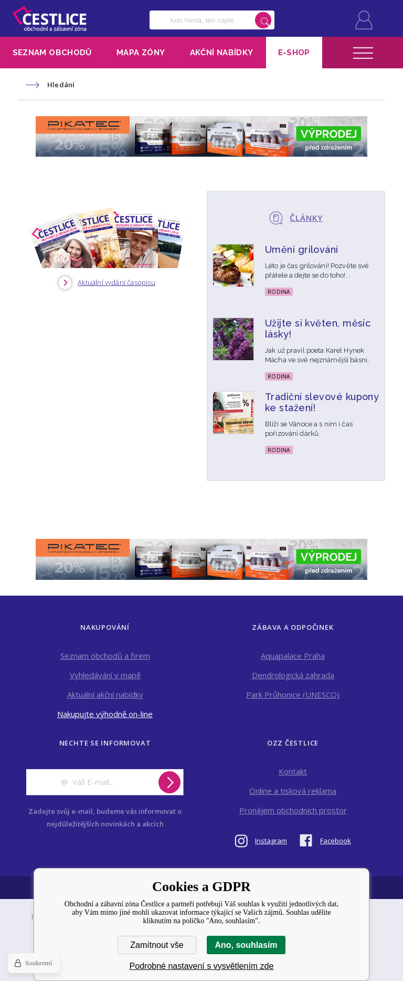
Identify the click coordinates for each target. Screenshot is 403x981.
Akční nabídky (221, 52)
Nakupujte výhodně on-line (105, 714)
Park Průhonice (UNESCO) (293, 694)
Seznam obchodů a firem (105, 655)
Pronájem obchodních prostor (293, 810)
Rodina (279, 291)
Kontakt (293, 771)
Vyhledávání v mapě (105, 675)
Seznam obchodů (52, 52)
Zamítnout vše (156, 945)
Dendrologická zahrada (293, 675)
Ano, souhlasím (246, 945)
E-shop (294, 52)
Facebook (335, 840)
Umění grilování (301, 249)
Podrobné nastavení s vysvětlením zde (202, 966)
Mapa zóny (140, 52)
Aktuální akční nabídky (105, 694)
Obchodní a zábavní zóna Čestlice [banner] (50, 18)
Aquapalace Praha (293, 655)
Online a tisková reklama (292, 790)
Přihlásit (363, 20)
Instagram (271, 840)
